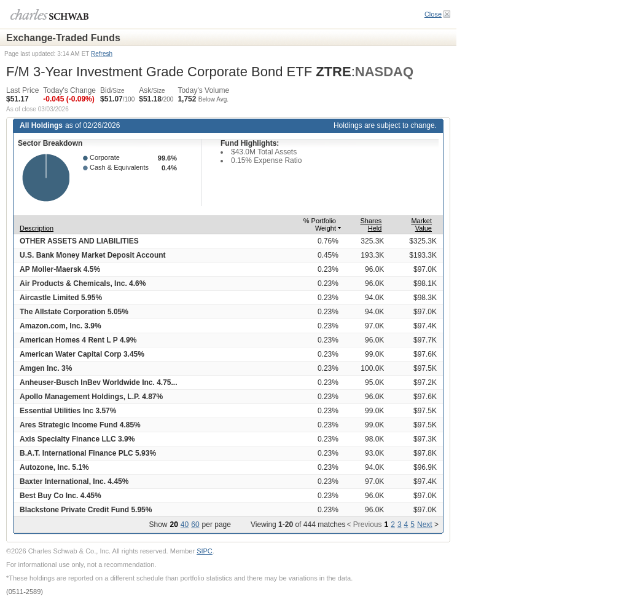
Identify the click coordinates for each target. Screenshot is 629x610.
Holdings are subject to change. (385, 125)
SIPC (205, 551)
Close (433, 14)
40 (185, 524)
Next (424, 524)
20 (174, 524)
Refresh (101, 53)
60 (195, 524)
